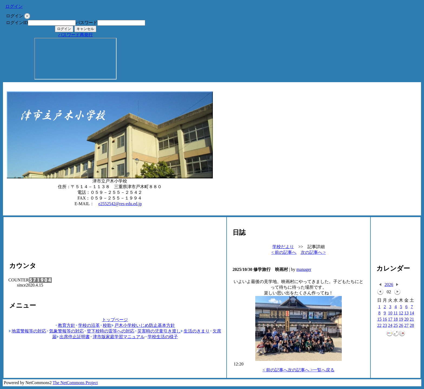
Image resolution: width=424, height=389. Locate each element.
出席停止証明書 (73, 336)
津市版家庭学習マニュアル (117, 336)
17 (390, 319)
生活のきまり (195, 331)
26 (401, 325)
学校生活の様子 (161, 336)
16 (385, 319)
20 (406, 319)
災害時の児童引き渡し (157, 331)
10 (390, 313)
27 (406, 325)
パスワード (86, 22)
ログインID (17, 22)
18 (395, 319)
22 (379, 325)
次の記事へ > (313, 252)
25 (395, 325)
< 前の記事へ (283, 252)
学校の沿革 (87, 325)
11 (395, 313)
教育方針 (65, 325)
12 (401, 313)
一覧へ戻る (323, 370)
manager (303, 269)
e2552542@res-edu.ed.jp (120, 203)
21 (412, 319)
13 (406, 313)
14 (412, 313)
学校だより (283, 246)
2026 (389, 284)
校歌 (105, 325)
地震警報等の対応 (27, 331)
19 (401, 319)
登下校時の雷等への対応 (109, 331)
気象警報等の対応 (65, 331)
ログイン (14, 6)
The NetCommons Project (75, 382)
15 (379, 319)
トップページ (115, 319)
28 (412, 325)
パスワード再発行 (75, 34)
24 (390, 325)
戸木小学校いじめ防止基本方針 (143, 325)
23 (385, 325)
